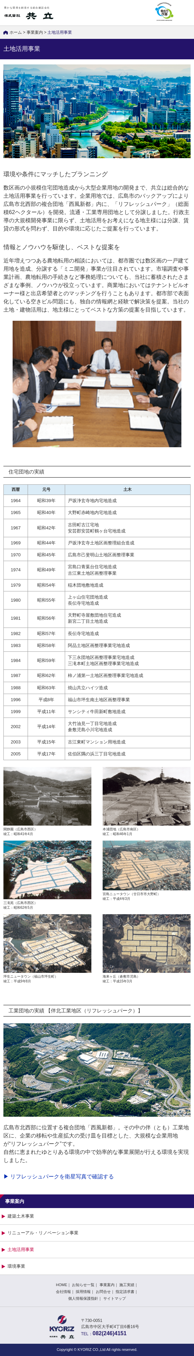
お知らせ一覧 (83, 1285)
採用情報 (83, 1292)
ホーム (16, 32)
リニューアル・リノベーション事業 (43, 1232)
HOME (61, 1285)
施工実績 (126, 1285)
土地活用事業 (21, 1249)
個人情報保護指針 (83, 1298)
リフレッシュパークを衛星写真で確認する (62, 1176)
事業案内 (35, 32)
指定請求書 (125, 1292)
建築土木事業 (21, 1216)
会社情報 (63, 1292)
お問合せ (103, 1292)
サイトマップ (114, 1298)
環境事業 (16, 1266)
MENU (184, 12)
